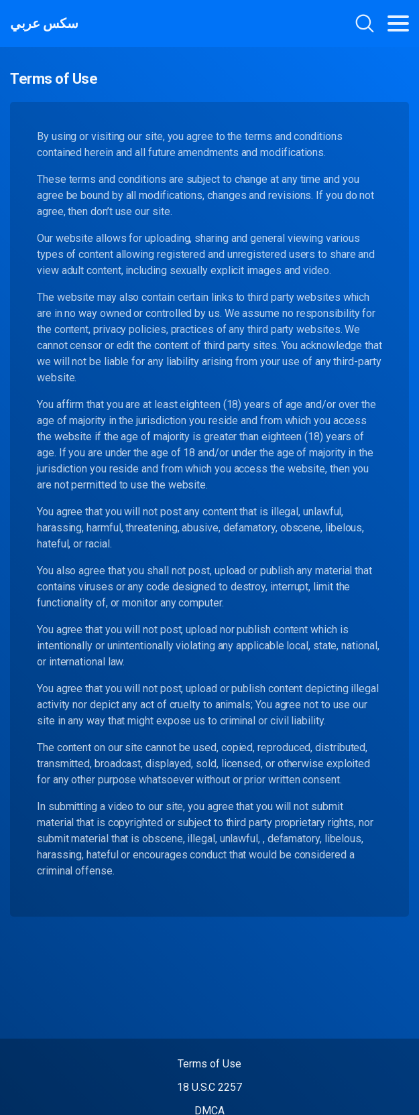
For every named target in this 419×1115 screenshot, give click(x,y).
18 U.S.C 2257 (209, 1087)
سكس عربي (44, 23)
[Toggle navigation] (398, 23)
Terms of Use (209, 1063)
